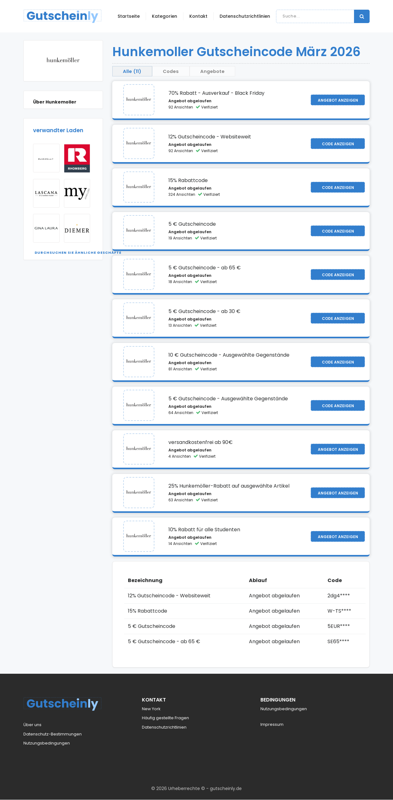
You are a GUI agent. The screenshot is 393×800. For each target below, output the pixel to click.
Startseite (129, 16)
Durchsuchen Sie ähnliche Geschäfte (78, 252)
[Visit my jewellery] (77, 193)
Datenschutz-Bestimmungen (52, 734)
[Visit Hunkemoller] (138, 100)
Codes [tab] (177, 71)
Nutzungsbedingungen (46, 744)
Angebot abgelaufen (189, 101)
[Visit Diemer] (77, 228)
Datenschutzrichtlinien (245, 16)
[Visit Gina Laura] (46, 228)
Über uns (32, 725)
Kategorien (164, 16)
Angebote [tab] (223, 71)
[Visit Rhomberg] (77, 158)
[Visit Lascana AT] (46, 193)
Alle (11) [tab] (134, 71)
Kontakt (198, 16)
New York (151, 709)
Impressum (272, 725)
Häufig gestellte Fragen (165, 718)
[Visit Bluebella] (46, 158)
